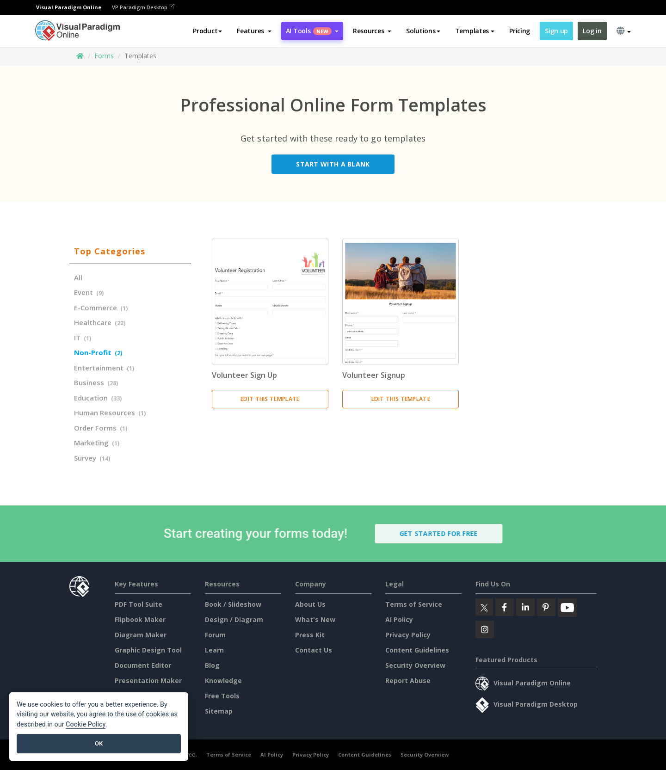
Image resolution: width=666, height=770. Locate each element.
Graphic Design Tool (148, 650)
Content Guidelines (417, 650)
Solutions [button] (423, 30)
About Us (310, 604)
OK (99, 743)
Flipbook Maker (140, 619)
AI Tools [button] (312, 30)
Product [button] (207, 30)
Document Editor (143, 665)
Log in (592, 30)
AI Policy (399, 619)
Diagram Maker (140, 634)
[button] (254, 31)
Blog (212, 665)
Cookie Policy (85, 724)
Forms (104, 55)
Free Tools (222, 695)
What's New (315, 619)
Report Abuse (408, 680)
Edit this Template (269, 399)
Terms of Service (413, 604)
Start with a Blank (333, 165)
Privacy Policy (408, 634)
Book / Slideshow (233, 604)
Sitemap (219, 711)
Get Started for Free (444, 533)
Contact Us (313, 650)
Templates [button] (474, 30)
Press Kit (310, 634)
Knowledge (223, 680)
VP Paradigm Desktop (143, 7)
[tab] (130, 252)
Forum (215, 634)
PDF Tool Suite (138, 604)
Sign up (556, 30)
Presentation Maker (148, 680)
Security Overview (415, 665)
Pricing (519, 30)
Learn (214, 650)
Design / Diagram (234, 619)
